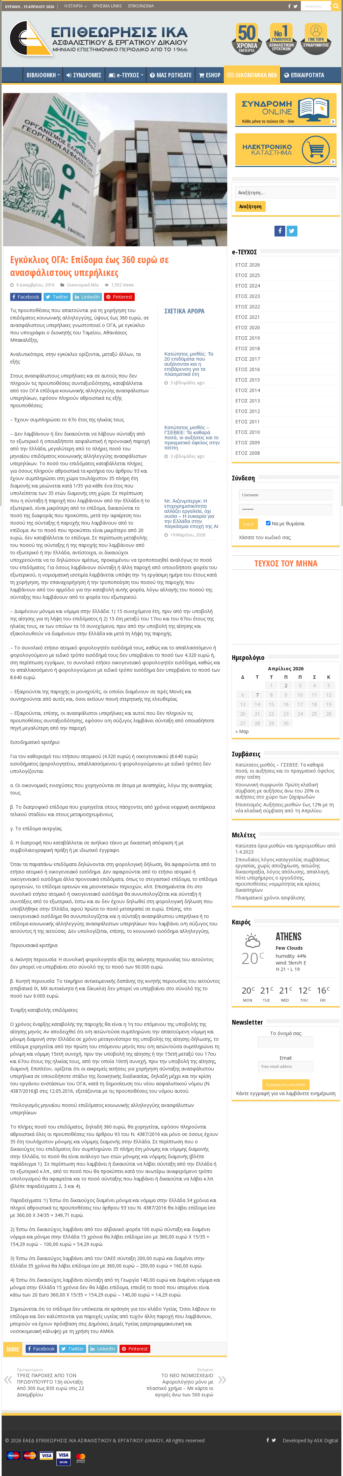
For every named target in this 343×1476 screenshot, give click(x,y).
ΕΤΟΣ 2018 (247, 348)
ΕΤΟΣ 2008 (247, 453)
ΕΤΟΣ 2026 (247, 264)
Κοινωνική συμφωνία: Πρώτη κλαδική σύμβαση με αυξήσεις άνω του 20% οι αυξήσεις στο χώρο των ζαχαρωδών (277, 790)
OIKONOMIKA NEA (252, 75)
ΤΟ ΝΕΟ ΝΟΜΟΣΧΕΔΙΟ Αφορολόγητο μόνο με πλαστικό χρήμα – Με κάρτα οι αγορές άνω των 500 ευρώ (178, 1382)
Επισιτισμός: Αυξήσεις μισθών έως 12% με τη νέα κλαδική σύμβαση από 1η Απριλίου (284, 807)
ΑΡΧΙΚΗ (14, 74)
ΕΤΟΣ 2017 (247, 359)
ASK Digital (326, 1440)
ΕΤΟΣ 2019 (247, 338)
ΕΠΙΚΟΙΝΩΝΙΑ (141, 6)
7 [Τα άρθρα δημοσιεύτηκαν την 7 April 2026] (257, 695)
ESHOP (209, 75)
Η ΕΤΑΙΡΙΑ (73, 6)
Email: (286, 1058)
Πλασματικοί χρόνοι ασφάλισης (270, 897)
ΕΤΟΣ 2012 (247, 411)
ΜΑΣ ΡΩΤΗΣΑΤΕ (170, 75)
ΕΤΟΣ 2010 (247, 432)
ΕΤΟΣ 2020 (247, 327)
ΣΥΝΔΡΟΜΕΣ (84, 75)
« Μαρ (242, 731)
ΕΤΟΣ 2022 (247, 306)
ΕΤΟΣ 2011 (247, 421)
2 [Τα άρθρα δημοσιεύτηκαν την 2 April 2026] (286, 685)
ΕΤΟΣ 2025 (247, 275)
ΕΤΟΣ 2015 (247, 380)
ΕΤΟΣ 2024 (247, 285)
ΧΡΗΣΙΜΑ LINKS (107, 6)
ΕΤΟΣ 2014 (247, 390)
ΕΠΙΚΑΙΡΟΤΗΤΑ (304, 75)
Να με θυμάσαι (285, 523)
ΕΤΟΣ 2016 (247, 369)
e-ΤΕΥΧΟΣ (124, 75)
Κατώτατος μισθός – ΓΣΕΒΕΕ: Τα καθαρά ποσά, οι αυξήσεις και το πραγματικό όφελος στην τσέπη (192, 437)
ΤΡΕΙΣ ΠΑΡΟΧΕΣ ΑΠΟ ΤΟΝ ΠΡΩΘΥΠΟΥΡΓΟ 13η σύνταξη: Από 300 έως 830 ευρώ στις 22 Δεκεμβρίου (51, 1382)
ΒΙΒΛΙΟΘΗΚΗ (41, 75)
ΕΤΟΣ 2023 (247, 296)
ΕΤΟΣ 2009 (247, 442)
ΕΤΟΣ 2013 (247, 400)
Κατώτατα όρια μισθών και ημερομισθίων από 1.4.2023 (285, 848)
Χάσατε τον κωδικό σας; (265, 537)
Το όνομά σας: (286, 1033)
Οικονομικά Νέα (83, 284)
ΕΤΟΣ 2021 (247, 317)
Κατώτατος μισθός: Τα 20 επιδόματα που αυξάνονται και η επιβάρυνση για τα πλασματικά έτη (188, 364)
